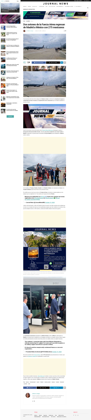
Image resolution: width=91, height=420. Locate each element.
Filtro (17, 1)
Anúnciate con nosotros (29, 9)
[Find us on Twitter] (75, 415)
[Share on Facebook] (39, 62)
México (25, 6)
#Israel (43, 196)
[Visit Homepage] (56, 3)
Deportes (34, 6)
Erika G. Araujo (30, 30)
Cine (46, 6)
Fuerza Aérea (37, 354)
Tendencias (41, 6)
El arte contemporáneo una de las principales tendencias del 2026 (12, 52)
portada (25, 383)
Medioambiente (59, 6)
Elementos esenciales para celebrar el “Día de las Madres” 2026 (12, 84)
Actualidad (28, 21)
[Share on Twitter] (53, 62)
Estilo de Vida (52, 6)
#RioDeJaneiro (49, 198)
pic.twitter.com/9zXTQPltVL (32, 199)
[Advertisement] (44, 145)
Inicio (24, 21)
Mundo (29, 6)
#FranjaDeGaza (38, 198)
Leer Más (10, 116)
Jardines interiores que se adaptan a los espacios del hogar (11, 33)
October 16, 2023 (50, 202)
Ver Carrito (78, 6)
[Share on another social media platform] (64, 62)
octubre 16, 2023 (38, 30)
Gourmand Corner (69, 6)
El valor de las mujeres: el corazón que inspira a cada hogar (11, 91)
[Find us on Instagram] (77, 415)
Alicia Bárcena (41, 376)
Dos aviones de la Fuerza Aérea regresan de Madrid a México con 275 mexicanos (9, 10)
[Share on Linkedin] (61, 62)
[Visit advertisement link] (10, 19)
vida (29, 383)
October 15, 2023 (57, 352)
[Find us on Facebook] (73, 415)
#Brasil (58, 198)
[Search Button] (87, 7)
